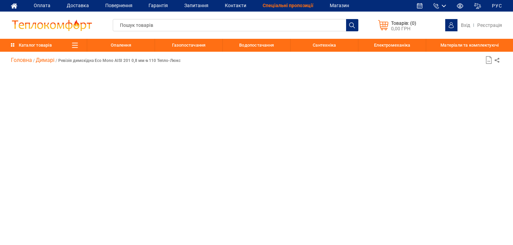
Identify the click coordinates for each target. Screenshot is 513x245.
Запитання (197, 5)
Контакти (236, 5)
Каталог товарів (35, 45)
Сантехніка (324, 45)
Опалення (121, 45)
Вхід (465, 25)
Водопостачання (256, 45)
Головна (21, 60)
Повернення (119, 5)
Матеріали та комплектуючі (469, 45)
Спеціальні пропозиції (288, 5)
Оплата (42, 5)
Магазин (339, 5)
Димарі (45, 60)
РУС (497, 6)
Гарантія (158, 5)
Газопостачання (189, 45)
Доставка (78, 5)
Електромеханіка (392, 45)
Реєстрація (489, 25)
